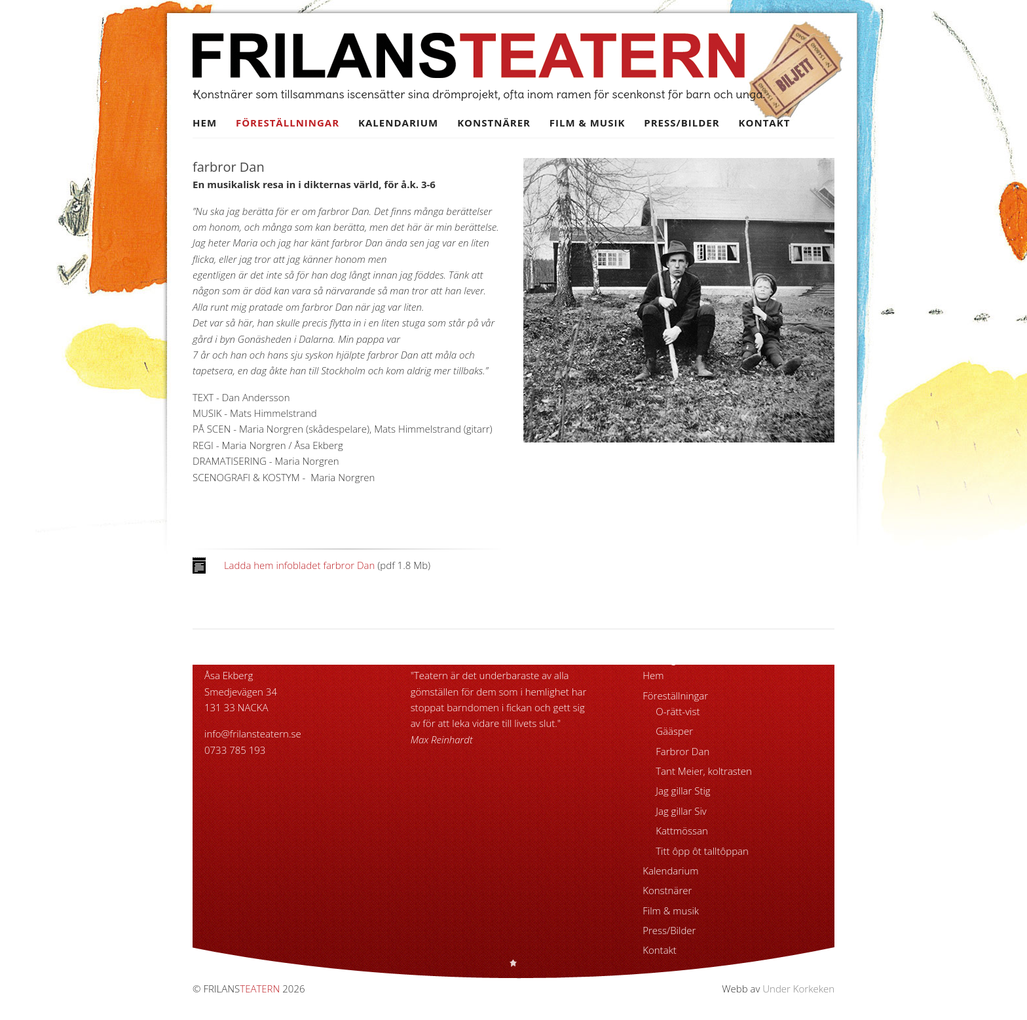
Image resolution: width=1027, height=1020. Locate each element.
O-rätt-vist (678, 711)
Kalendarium (398, 122)
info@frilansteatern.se (252, 733)
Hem (205, 122)
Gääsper (674, 730)
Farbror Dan (682, 751)
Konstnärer (494, 122)
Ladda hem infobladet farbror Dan (299, 565)
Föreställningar (287, 122)
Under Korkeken (798, 988)
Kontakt (765, 122)
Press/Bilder (681, 122)
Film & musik (588, 122)
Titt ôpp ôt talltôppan (702, 850)
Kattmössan (682, 830)
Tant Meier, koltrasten (704, 770)
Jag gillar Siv (681, 810)
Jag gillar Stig (683, 790)
